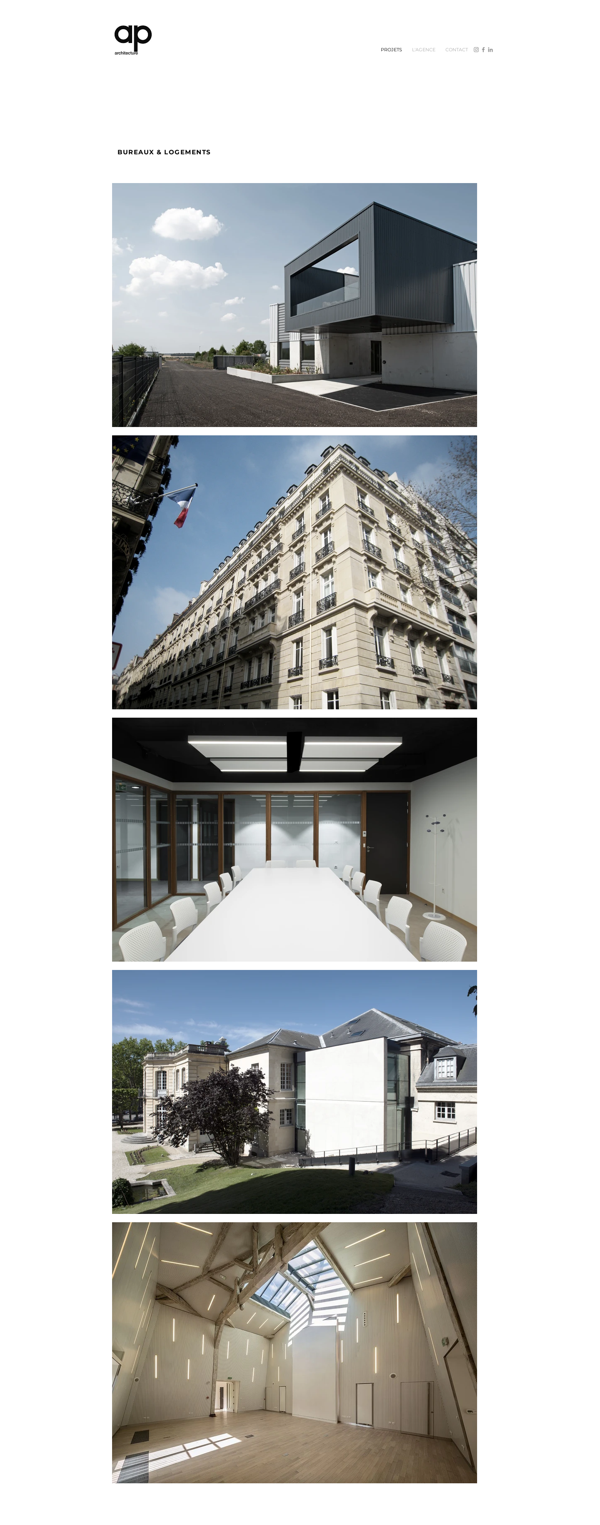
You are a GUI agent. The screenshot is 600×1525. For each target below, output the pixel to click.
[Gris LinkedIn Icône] (490, 49)
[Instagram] (476, 49)
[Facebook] (483, 49)
